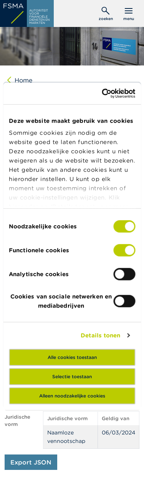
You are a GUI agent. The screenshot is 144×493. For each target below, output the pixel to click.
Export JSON (30, 462)
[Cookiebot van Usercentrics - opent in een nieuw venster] (102, 94)
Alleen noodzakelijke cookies (72, 395)
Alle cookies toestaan (72, 357)
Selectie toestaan (72, 376)
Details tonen (100, 335)
